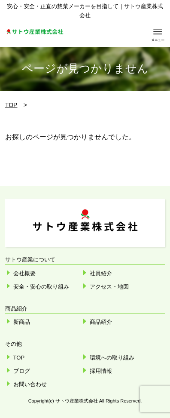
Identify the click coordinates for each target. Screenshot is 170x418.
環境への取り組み (112, 357)
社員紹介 (101, 273)
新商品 (21, 322)
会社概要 (24, 273)
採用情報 (101, 371)
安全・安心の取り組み (41, 286)
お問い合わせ (30, 384)
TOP (11, 104)
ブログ (21, 371)
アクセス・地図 (109, 286)
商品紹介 (101, 322)
